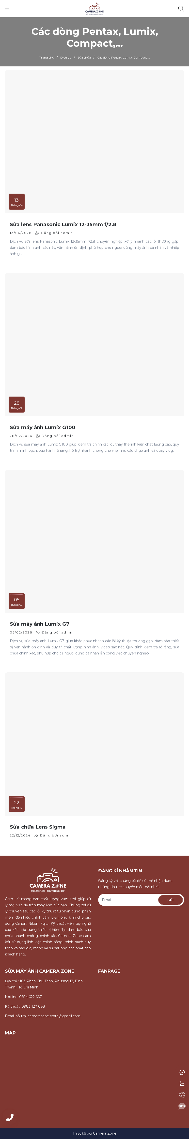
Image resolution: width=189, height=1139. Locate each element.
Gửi (170, 900)
